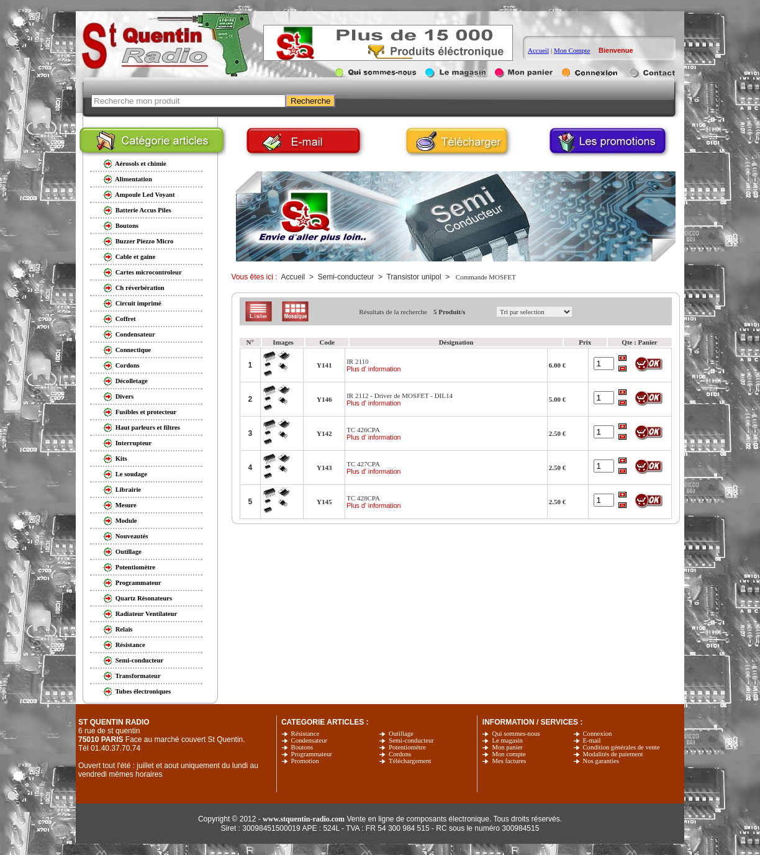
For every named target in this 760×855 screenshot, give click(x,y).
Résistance (305, 733)
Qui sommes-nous (516, 733)
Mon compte (508, 754)
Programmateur (311, 754)
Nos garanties (601, 761)
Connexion (597, 733)
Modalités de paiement (613, 754)
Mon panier (507, 747)
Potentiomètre (407, 747)
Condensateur (309, 740)
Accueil (538, 50)
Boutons (302, 747)
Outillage (401, 733)
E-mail (592, 740)
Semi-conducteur (411, 740)
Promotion (305, 761)
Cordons (400, 754)
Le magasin (507, 740)
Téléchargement (410, 761)
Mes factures (509, 761)
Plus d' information (373, 369)
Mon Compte (572, 50)
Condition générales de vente (621, 747)
